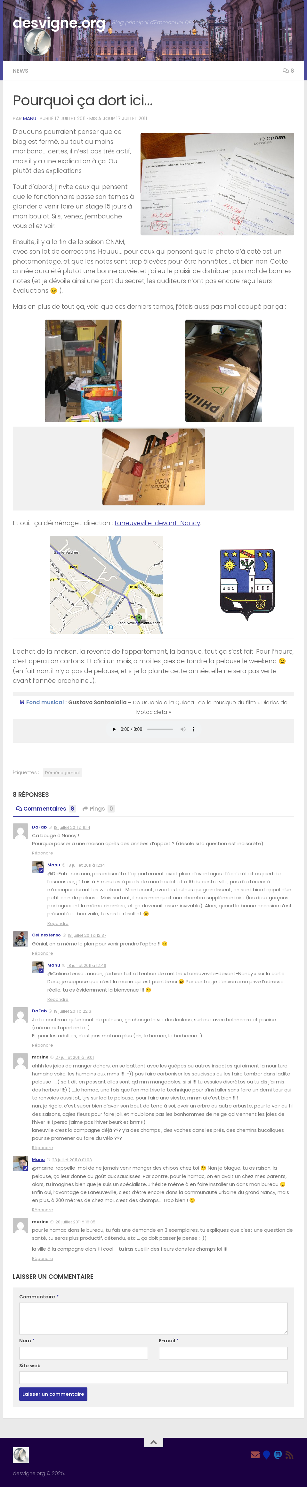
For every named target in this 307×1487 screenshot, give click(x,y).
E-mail (169, 1340)
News (20, 71)
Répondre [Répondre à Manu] (58, 923)
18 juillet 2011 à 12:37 (87, 935)
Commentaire (39, 1296)
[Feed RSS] (289, 1454)
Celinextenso (46, 935)
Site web (30, 1365)
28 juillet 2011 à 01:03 (72, 1160)
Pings (99, 809)
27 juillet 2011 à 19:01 (74, 1057)
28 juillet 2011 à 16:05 (75, 1222)
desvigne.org (59, 23)
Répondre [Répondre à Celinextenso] (42, 953)
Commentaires (46, 809)
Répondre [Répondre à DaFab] (42, 853)
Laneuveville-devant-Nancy (157, 523)
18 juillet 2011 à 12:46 (86, 965)
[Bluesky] (266, 1454)
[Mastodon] (278, 1454)
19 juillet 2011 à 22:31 (73, 1011)
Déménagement (62, 772)
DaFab (39, 827)
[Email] (255, 1454)
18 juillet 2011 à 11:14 (72, 827)
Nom (27, 1340)
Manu (29, 118)
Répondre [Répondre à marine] (42, 1148)
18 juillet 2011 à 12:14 (86, 865)
